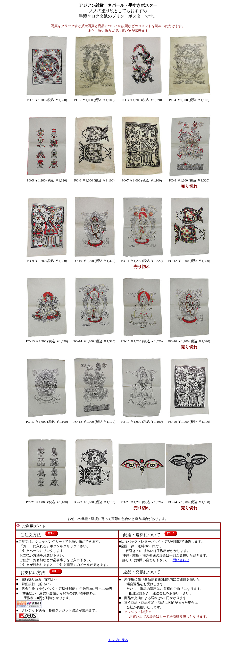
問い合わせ (181, 560)
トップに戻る (118, 640)
